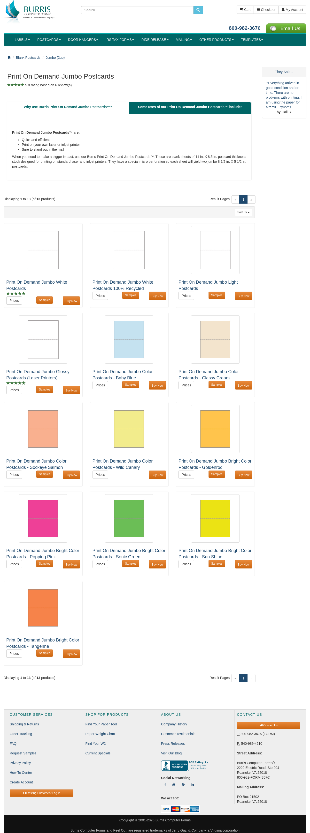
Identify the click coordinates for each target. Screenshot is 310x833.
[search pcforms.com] (198, 10)
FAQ (13, 743)
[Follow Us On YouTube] (173, 784)
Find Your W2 (95, 743)
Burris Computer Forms (173, 820)
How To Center (21, 772)
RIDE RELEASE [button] (155, 40)
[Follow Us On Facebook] (165, 784)
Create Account (21, 782)
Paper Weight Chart (100, 734)
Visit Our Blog (171, 753)
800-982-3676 (245, 28)
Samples (44, 300)
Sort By (243, 212)
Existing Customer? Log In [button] (41, 793)
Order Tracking (21, 734)
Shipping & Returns (24, 724)
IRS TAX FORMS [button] (120, 40)
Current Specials (98, 753)
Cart (245, 10)
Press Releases (173, 743)
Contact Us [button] (269, 725)
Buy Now (71, 301)
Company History (174, 724)
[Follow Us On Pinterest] (183, 784)
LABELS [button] (22, 40)
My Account (292, 10)
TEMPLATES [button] (252, 40)
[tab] (68, 108)
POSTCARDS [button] (49, 40)
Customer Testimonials (178, 734)
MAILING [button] (184, 40)
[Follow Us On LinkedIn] (192, 784)
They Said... (284, 72)
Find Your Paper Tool (101, 724)
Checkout (266, 10)
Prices (14, 300)
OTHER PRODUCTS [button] (216, 40)
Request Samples (23, 753)
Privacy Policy (20, 763)
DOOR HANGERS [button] (83, 40)
